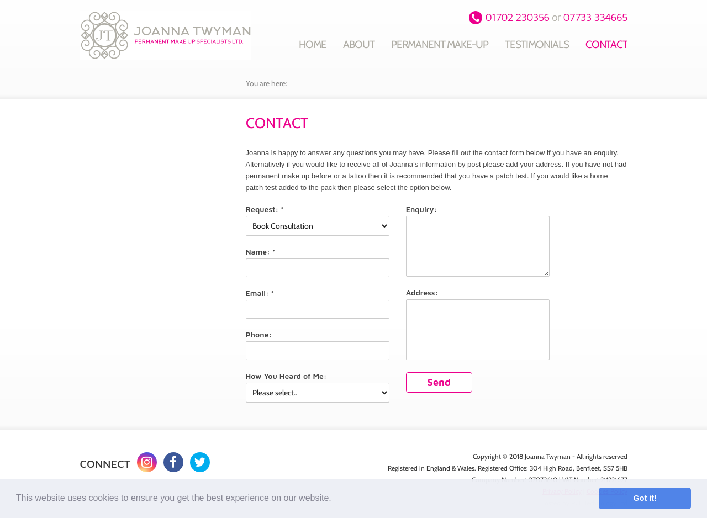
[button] (335, 499)
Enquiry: (421, 209)
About (358, 44)
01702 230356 (518, 17)
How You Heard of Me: (286, 375)
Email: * (260, 293)
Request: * (265, 209)
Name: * (261, 251)
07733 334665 (595, 17)
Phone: (259, 334)
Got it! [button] (645, 498)
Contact (606, 44)
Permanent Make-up (439, 44)
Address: (422, 292)
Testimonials (537, 44)
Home (312, 44)
